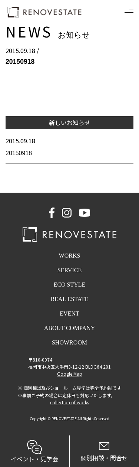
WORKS (69, 255)
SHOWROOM (69, 342)
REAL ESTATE (70, 299)
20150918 (19, 153)
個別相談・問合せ (104, 452)
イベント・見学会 (35, 451)
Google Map (69, 373)
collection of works (69, 402)
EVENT (69, 313)
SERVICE (69, 270)
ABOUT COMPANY (69, 328)
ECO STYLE (70, 284)
